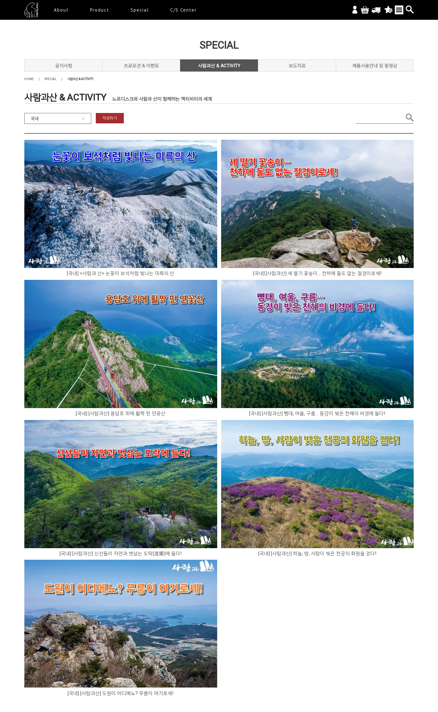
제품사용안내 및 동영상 (374, 66)
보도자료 (297, 66)
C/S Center (183, 10)
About (61, 10)
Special (139, 10)
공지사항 (63, 66)
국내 (35, 118)
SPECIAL (50, 79)
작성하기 (110, 118)
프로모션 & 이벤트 (141, 66)
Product (99, 10)
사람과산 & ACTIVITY (219, 66)
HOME (29, 79)
